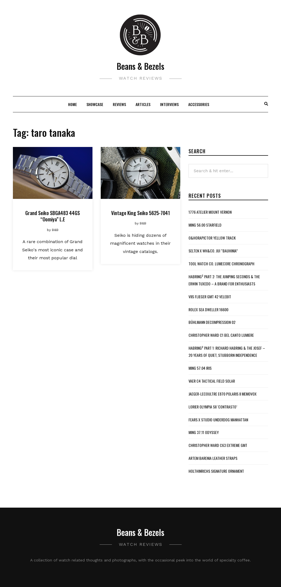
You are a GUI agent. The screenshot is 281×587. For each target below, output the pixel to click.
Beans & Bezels (140, 66)
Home (72, 104)
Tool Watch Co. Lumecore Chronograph (221, 263)
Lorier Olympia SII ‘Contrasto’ (213, 407)
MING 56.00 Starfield (205, 225)
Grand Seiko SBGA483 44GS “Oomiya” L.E (52, 216)
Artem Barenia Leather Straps (213, 458)
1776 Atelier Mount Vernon (210, 212)
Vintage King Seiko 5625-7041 (140, 212)
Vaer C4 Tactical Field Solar (212, 381)
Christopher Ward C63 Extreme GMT (218, 445)
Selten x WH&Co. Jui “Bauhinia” (213, 251)
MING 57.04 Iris (200, 368)
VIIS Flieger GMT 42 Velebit (210, 296)
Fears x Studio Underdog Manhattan (218, 419)
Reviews (119, 104)
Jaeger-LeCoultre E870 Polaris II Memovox (223, 394)
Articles (143, 104)
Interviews (169, 104)
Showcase (94, 104)
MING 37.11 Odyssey (204, 432)
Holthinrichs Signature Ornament (216, 471)
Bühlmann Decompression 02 (212, 322)
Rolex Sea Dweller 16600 (208, 309)
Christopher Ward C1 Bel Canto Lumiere (221, 335)
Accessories (198, 104)
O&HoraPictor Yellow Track (212, 238)
